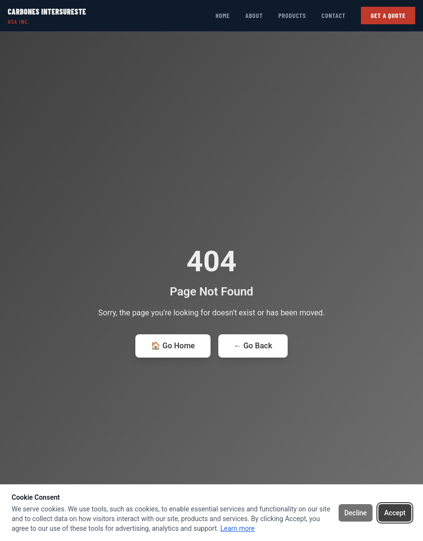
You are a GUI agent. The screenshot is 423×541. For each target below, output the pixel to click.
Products (292, 15)
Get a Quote (388, 15)
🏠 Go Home (173, 345)
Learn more (237, 528)
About (254, 15)
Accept (395, 513)
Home (222, 15)
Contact (333, 15)
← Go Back (253, 345)
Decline (355, 513)
